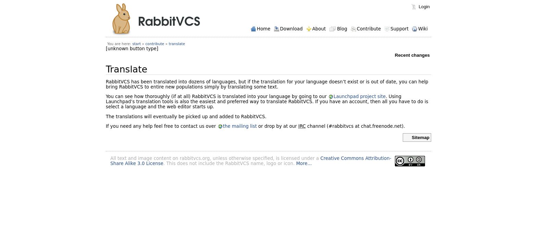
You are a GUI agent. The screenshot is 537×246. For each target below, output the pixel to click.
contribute (155, 44)
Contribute (369, 28)
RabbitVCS (156, 19)
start (136, 44)
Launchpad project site (360, 96)
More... (304, 163)
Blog (342, 28)
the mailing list (240, 126)
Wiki (423, 28)
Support (399, 28)
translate (177, 44)
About (319, 28)
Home (263, 28)
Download (291, 28)
